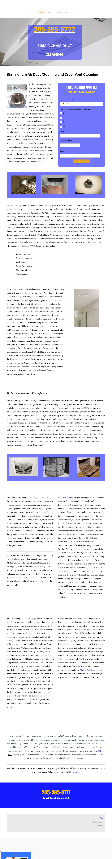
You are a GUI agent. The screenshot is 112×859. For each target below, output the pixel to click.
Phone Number (66, 141)
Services (50, 12)
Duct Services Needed (69, 99)
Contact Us (68, 12)
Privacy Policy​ (98, 822)
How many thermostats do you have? (75, 109)
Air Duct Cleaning (65, 498)
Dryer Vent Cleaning (16, 289)
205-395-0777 (85, 670)
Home (41, 12)
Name (63, 131)
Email (63, 151)
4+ (64, 126)
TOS (101, 818)
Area (58, 12)
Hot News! (5, 851)
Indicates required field (69, 96)
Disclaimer (99, 826)
